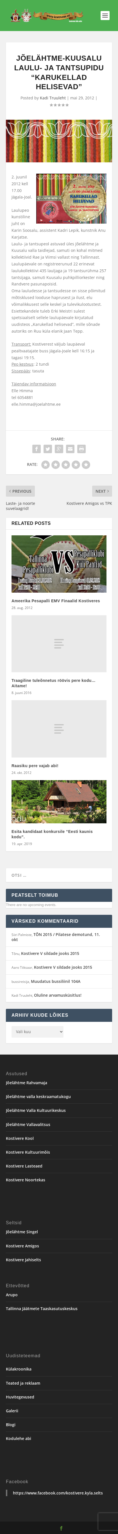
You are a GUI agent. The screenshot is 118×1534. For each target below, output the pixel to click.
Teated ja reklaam (23, 1383)
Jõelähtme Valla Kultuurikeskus (36, 1110)
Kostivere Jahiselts (23, 1259)
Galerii (12, 1410)
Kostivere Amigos (22, 1246)
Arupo (12, 1294)
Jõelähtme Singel (22, 1231)
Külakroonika (18, 1369)
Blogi (10, 1424)
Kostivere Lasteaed (24, 1166)
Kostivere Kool (20, 1138)
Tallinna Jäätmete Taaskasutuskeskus (42, 1308)
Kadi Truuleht (53, 98)
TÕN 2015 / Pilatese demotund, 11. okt (56, 937)
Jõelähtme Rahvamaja (26, 1082)
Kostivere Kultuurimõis (28, 1152)
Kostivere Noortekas (25, 1179)
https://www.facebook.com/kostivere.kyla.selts (58, 1493)
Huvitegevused (20, 1397)
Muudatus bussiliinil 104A (55, 981)
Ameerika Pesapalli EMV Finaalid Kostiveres (56, 601)
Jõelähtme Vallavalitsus (28, 1124)
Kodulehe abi (18, 1438)
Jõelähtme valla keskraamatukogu (38, 1096)
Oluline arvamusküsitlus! (57, 995)
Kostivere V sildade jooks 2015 (50, 953)
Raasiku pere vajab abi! (35, 765)
